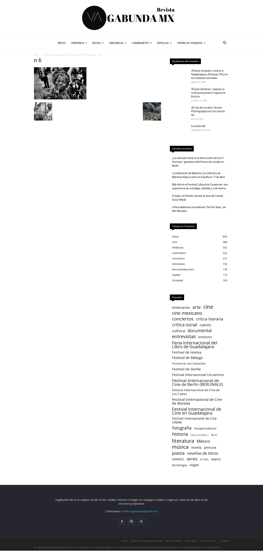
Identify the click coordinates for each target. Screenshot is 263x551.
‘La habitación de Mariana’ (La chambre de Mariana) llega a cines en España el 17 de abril (198, 175)
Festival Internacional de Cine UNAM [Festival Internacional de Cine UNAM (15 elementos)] (194, 421)
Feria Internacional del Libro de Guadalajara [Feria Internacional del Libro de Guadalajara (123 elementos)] (194, 345)
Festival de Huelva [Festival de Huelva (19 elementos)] (186, 352)
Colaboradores (208, 541)
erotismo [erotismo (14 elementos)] (205, 337)
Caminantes (142, 42)
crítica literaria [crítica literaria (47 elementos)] (209, 319)
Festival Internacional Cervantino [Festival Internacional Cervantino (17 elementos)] (198, 375)
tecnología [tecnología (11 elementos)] (179, 465)
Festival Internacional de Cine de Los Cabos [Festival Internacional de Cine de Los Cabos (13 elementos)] (196, 392)
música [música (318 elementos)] (180, 447)
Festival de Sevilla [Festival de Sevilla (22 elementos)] (186, 369)
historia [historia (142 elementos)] (180, 434)
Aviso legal (191, 541)
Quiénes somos (174, 541)
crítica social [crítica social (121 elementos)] (184, 325)
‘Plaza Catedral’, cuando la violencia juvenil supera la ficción (208, 93)
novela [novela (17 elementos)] (196, 448)
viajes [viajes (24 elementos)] (194, 465)
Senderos (79, 42)
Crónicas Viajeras (191, 42)
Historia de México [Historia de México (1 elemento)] (199, 435)
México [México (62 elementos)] (203, 441)
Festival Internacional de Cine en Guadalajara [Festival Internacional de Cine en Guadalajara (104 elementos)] (196, 411)
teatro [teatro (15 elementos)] (216, 459)
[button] (224, 43)
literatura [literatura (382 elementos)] (183, 441)
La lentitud (198, 126)
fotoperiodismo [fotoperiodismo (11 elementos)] (205, 429)
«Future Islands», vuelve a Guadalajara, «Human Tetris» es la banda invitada (209, 74)
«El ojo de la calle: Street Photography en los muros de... (208, 111)
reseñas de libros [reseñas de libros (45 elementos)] (202, 453)
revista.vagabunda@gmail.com (140, 511)
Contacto (224, 541)
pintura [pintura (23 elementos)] (210, 448)
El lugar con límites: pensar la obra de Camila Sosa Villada (197, 198)
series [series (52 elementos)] (192, 459)
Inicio (62, 42)
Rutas (98, 42)
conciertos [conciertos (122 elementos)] (182, 319)
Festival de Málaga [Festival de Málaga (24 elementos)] (187, 358)
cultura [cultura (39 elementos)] (178, 331)
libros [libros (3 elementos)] (214, 435)
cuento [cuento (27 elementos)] (205, 325)
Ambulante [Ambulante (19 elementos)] (181, 308)
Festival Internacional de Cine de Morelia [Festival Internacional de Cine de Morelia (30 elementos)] (197, 402)
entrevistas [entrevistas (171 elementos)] (184, 337)
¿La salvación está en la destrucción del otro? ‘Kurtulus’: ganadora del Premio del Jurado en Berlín (198, 162)
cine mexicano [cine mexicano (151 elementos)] (187, 313)
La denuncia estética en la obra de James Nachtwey (69, 55)
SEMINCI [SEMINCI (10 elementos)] (178, 460)
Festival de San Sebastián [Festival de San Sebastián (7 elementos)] (189, 364)
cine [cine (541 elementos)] (208, 307)
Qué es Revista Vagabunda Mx (146, 541)
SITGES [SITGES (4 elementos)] (204, 459)
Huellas (164, 42)
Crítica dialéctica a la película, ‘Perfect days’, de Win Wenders (199, 209)
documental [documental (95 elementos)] (200, 331)
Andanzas (117, 42)
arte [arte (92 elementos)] (197, 307)
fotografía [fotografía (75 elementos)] (182, 428)
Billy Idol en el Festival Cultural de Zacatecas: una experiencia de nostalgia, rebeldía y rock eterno (200, 186)
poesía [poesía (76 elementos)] (178, 453)
